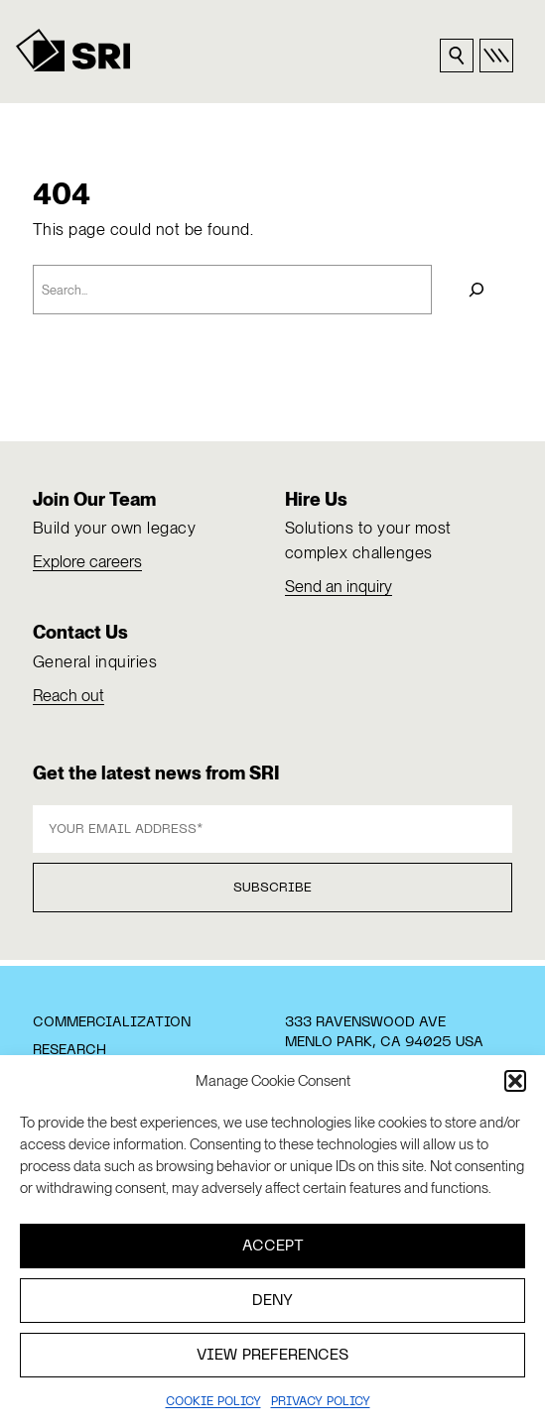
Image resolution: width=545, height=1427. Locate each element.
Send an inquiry (338, 586)
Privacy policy (320, 1402)
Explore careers (87, 561)
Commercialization (112, 1022)
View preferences (272, 1356)
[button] (515, 1081)
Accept (273, 1246)
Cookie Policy (213, 1402)
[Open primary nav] (496, 55)
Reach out (68, 695)
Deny (272, 1301)
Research (69, 1050)
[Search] (477, 289)
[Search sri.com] (457, 55)
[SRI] (73, 50)
